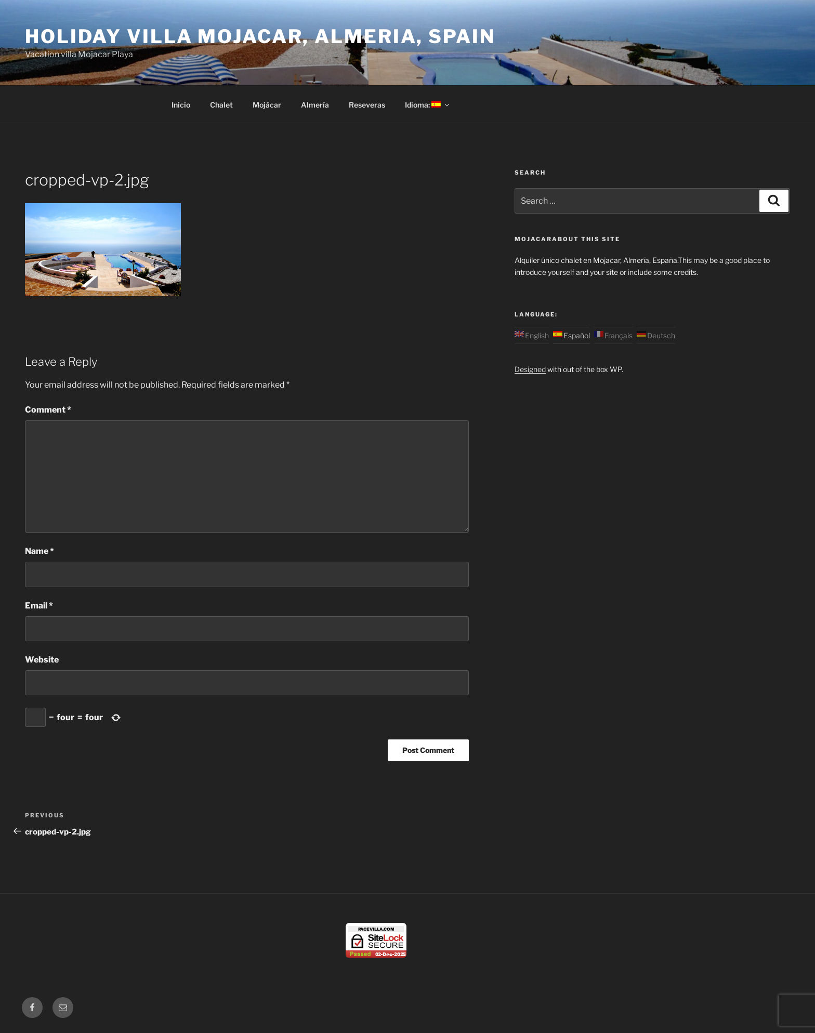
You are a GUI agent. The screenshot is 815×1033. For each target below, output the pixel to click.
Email (39, 606)
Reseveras (367, 104)
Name (39, 551)
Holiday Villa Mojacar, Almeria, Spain (260, 36)
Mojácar (267, 104)
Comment (48, 410)
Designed (530, 369)
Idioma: (428, 104)
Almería (315, 104)
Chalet (221, 104)
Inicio (181, 104)
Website (42, 660)
